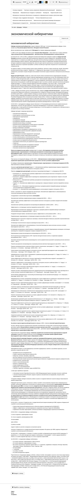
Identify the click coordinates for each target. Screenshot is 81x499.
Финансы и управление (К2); (20, 363)
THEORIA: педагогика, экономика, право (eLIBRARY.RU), (26, 368)
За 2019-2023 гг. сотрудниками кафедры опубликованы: (24, 439)
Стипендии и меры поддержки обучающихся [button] (23, 17)
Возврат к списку (17, 473)
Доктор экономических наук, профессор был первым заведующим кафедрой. (33, 50)
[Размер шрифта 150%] (30, 2)
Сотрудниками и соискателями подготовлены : (25, 195)
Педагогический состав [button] (56, 12)
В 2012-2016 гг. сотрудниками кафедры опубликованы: (24, 412)
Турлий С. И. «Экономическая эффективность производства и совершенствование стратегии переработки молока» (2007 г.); (41, 183)
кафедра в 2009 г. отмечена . (38, 323)
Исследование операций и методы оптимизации (24, 121)
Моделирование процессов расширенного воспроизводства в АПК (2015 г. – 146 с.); (31, 233)
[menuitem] (17, 10)
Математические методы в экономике (22, 123)
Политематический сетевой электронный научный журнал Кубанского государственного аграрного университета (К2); (41, 358)
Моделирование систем (18, 132)
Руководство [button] (46, 12)
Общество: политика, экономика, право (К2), (23, 355)
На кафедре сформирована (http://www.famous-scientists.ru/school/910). (40, 164)
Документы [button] (59, 10)
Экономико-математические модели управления (24, 146)
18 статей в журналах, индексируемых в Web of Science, (26, 441)
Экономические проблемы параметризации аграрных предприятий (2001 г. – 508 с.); (31, 198)
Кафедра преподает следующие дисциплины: (22, 111)
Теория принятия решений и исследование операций (26, 144)
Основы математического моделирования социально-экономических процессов (32, 138)
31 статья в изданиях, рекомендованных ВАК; (22, 417)
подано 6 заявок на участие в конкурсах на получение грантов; (26, 427)
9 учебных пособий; (16, 424)
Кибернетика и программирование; (21, 366)
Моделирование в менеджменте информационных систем (27, 129)
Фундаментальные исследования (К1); (22, 352)
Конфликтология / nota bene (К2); (21, 360)
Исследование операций (19, 119)
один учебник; (14, 422)
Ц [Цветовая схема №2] (40, 2)
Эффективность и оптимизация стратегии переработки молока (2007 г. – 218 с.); (30, 207)
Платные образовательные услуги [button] (44, 17)
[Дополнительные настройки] (56, 2)
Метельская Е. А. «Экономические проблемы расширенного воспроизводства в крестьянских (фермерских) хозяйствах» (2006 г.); (39, 180)
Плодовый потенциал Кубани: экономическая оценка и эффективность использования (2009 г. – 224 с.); (36, 213)
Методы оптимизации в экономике (21, 127)
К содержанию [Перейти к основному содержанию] (17, 2)
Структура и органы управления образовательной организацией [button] (39, 10)
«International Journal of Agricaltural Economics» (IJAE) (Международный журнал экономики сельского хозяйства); (40, 373)
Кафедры (25, 27)
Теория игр (15, 143)
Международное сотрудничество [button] (20, 23)
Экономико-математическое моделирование (23, 147)
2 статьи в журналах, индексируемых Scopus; (22, 414)
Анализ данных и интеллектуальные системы (24, 115)
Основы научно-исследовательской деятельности (25, 140)
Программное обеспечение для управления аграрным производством (30, 141)
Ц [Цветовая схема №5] (46, 2)
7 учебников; (16, 449)
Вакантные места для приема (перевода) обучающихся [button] (47, 20)
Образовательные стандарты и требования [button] (31, 12)
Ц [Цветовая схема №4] (44, 2)
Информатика (16, 118)
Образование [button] (16, 12)
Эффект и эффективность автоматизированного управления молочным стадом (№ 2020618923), (36, 408)
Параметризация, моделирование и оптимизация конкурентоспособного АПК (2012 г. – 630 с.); (33, 216)
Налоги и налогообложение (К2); (21, 362)
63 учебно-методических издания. (21, 452)
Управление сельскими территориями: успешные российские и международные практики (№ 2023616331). (38, 409)
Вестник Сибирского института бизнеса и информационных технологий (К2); (31, 357)
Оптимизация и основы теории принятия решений (25, 135)
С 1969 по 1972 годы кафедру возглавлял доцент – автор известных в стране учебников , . (39, 53)
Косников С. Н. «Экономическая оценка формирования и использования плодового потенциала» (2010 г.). (38, 189)
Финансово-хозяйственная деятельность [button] (22, 20)
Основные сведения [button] (17, 10)
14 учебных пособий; (18, 450)
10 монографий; (15, 419)
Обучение (19, 27)
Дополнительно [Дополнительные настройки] (63, 2)
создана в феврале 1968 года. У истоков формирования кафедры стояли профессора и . (38, 47)
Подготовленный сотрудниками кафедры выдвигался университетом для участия (39, 334)
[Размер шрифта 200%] (32, 2)
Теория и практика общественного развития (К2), (25, 354)
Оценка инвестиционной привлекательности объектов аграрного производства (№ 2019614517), (36, 406)
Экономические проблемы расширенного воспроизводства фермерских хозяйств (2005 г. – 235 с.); (34, 204)
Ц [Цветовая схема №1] (38, 2)
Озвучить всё (65, 38)
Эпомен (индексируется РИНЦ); (20, 365)
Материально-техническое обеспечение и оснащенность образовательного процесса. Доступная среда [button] (37, 15)
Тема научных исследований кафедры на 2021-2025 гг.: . (37, 159)
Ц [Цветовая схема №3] (42, 2)
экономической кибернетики (32, 34)
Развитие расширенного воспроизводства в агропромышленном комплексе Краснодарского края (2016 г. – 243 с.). (38, 243)
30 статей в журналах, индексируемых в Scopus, (24, 443)
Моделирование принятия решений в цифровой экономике (27, 130)
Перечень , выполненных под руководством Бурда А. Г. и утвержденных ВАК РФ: (37, 171)
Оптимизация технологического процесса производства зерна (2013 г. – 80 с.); (30, 222)
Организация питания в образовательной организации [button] (43, 23)
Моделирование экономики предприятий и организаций (26, 133)
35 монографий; (17, 447)
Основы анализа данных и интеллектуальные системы (26, 137)
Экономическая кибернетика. (20, 113)
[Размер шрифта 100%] (28, 2)
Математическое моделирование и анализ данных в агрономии (28, 124)
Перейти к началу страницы (21, 487)
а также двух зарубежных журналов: (19, 370)
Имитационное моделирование (20, 116)
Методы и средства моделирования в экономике (24, 126)
